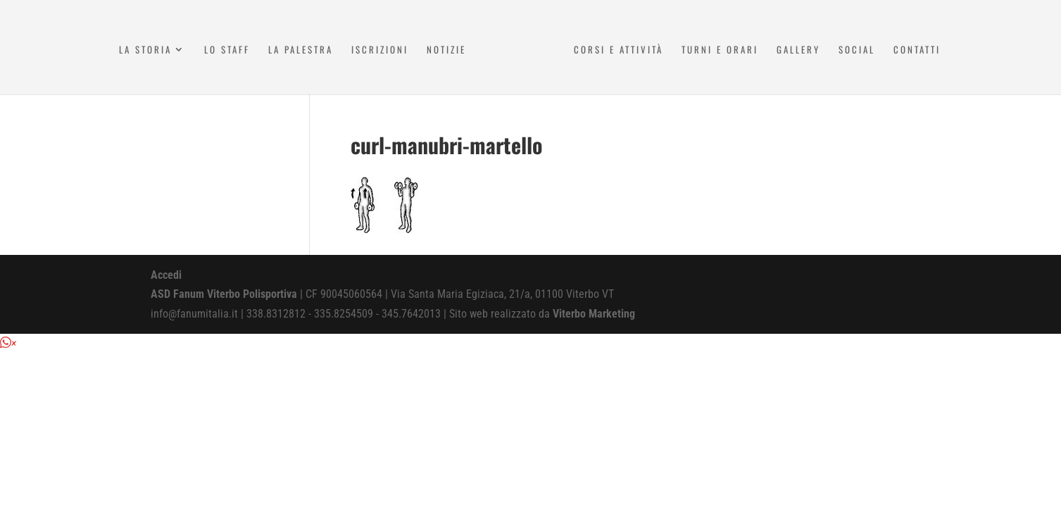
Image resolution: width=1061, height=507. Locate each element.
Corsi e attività (618, 50)
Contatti (917, 50)
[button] (8, 343)
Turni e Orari (720, 50)
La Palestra (300, 50)
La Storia (145, 50)
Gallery (798, 50)
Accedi (166, 275)
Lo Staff (227, 50)
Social (857, 50)
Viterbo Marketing (594, 313)
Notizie (446, 50)
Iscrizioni (379, 50)
